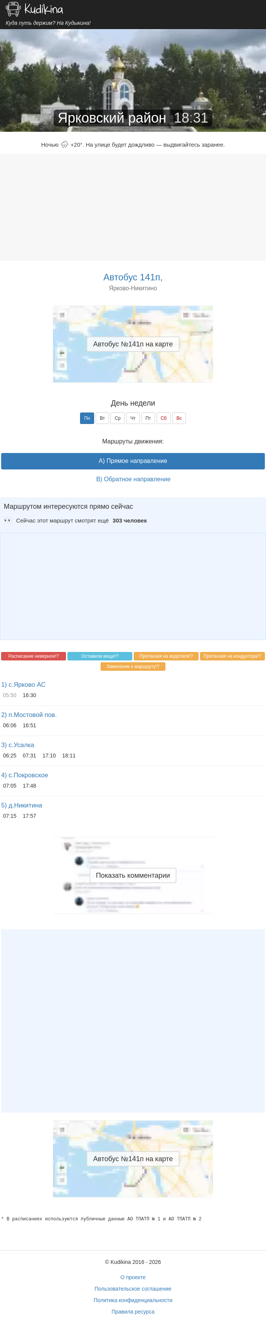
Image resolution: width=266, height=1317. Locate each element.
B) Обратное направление (133, 479)
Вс (179, 418)
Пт (148, 418)
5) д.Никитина (21, 805)
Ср (117, 418)
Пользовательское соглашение (133, 1289)
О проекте (133, 1277)
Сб (164, 418)
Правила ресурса (133, 1312)
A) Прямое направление (133, 461)
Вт (102, 418)
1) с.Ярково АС (23, 684)
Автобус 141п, (133, 277)
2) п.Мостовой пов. (29, 714)
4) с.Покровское (24, 775)
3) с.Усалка (17, 745)
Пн (87, 418)
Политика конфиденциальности (133, 1300)
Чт (133, 418)
